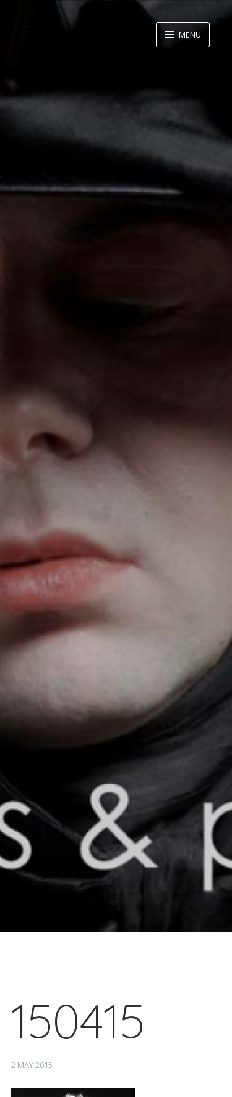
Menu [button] (189, 34)
